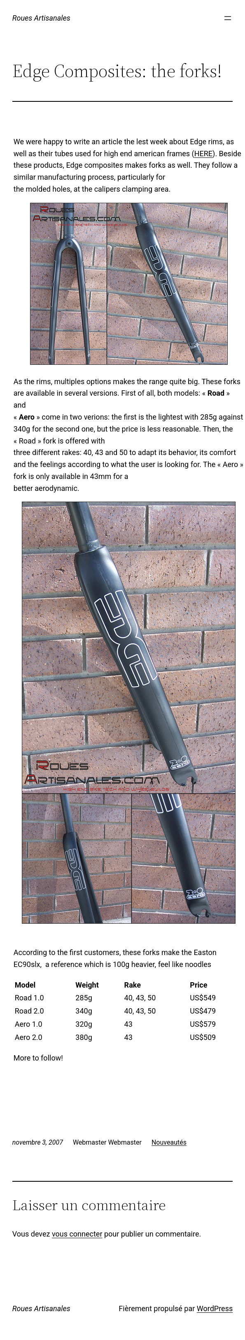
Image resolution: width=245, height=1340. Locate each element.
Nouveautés (169, 1142)
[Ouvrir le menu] (228, 18)
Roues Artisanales (41, 18)
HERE (203, 153)
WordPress (215, 1308)
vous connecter (77, 1234)
